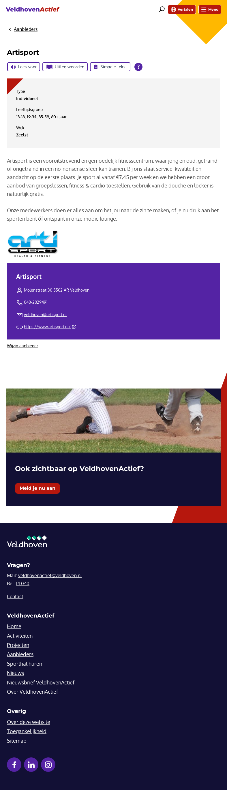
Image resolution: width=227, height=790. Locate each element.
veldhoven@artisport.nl (45, 314)
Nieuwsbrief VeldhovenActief (40, 682)
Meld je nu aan (37, 488)
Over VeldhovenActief (32, 691)
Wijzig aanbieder (22, 345)
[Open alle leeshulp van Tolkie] (138, 67)
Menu (209, 9)
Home (14, 626)
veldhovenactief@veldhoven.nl (50, 575)
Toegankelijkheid (26, 731)
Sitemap (17, 741)
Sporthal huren (24, 663)
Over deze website (28, 722)
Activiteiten (20, 636)
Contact (15, 596)
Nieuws (15, 673)
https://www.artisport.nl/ (50, 326)
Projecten (18, 645)
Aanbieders (20, 654)
